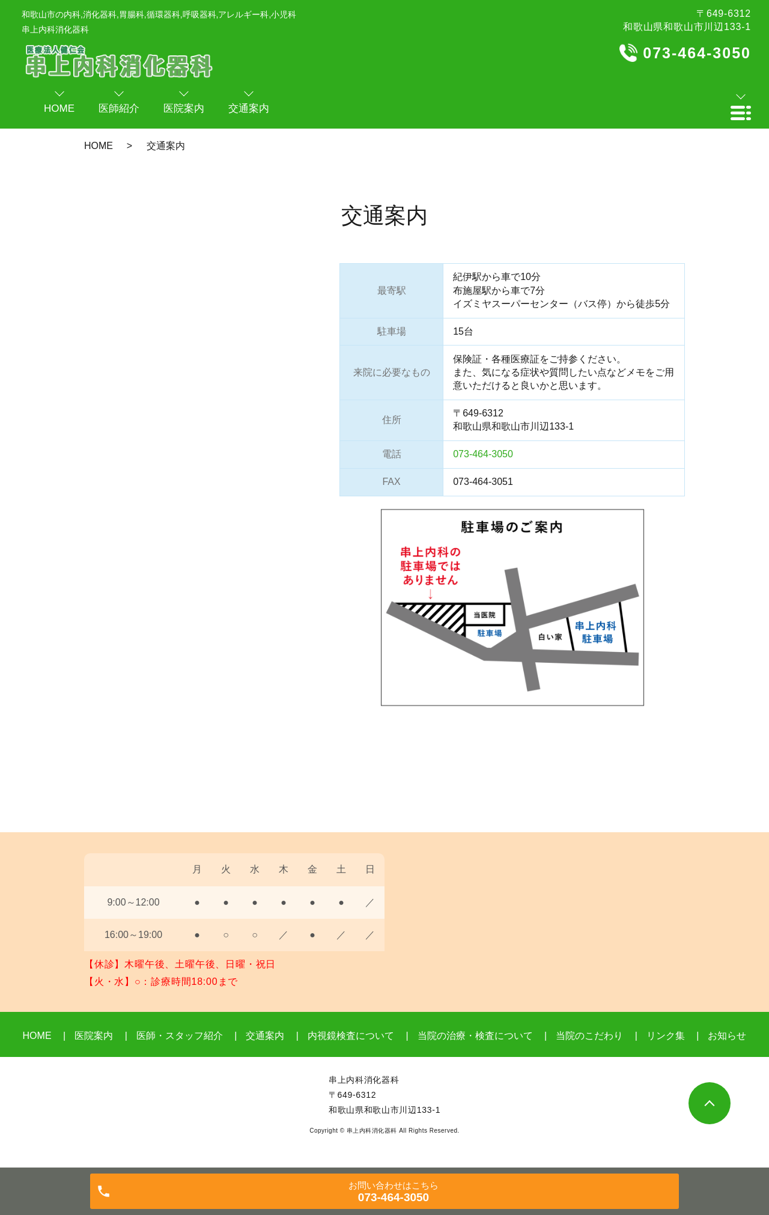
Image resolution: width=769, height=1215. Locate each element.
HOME (98, 146)
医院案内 (93, 1036)
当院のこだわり (589, 1036)
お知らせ (727, 1036)
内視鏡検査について (351, 1036)
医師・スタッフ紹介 (179, 1036)
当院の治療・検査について (475, 1036)
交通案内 (265, 1036)
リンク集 (665, 1036)
